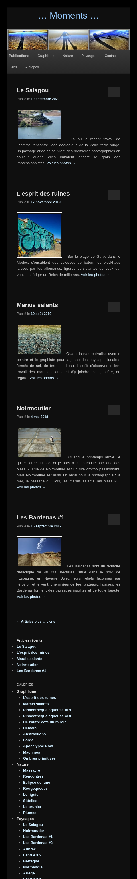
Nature (68, 56)
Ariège (29, 873)
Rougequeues (35, 788)
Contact (110, 56)
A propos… (33, 67)
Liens (13, 67)
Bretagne (31, 861)
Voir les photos (61, 163)
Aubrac (29, 849)
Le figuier (31, 794)
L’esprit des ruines (43, 193)
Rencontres (33, 776)
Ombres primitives (39, 758)
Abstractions (34, 734)
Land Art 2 (32, 855)
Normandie (33, 867)
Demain (30, 728)
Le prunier (32, 807)
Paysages (88, 56)
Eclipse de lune (36, 782)
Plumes (29, 813)
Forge (28, 740)
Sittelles (30, 801)
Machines (31, 752)
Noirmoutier (34, 408)
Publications (19, 56)
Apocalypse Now (38, 746)
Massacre (31, 770)
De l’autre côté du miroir (44, 722)
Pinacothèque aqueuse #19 (47, 710)
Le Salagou (33, 90)
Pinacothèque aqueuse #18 (47, 716)
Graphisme (45, 56)
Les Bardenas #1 (40, 517)
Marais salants (37, 304)
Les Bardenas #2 (38, 843)
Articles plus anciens (36, 622)
